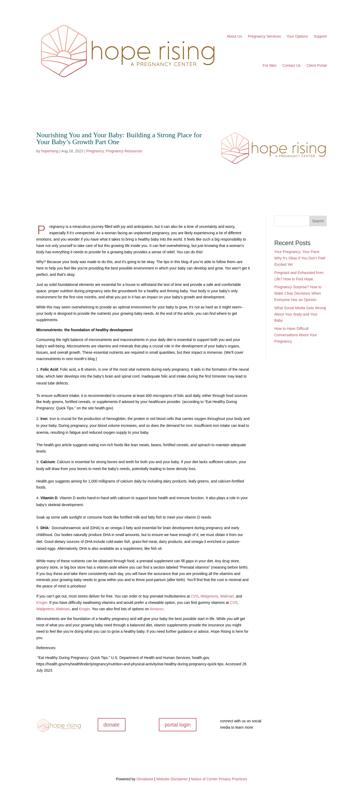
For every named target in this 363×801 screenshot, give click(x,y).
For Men (269, 65)
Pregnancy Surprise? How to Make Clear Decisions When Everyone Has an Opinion (297, 293)
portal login (178, 725)
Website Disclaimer (172, 779)
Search (318, 221)
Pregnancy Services (264, 36)
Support (320, 36)
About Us (234, 36)
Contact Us (291, 65)
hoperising (50, 151)
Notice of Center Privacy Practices (219, 779)
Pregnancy (95, 151)
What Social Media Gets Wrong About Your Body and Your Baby (300, 314)
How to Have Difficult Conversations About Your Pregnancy (295, 334)
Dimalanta (144, 779)
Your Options (297, 36)
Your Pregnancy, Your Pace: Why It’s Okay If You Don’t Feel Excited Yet (299, 258)
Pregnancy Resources (124, 151)
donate (112, 725)
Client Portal (317, 65)
